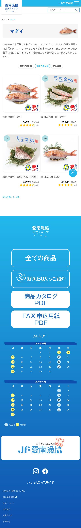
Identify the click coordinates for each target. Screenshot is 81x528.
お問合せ (6, 521)
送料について (8, 503)
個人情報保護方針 (10, 497)
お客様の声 (7, 515)
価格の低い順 (26, 66)
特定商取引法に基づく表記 (14, 491)
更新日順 (57, 66)
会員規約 (6, 509)
